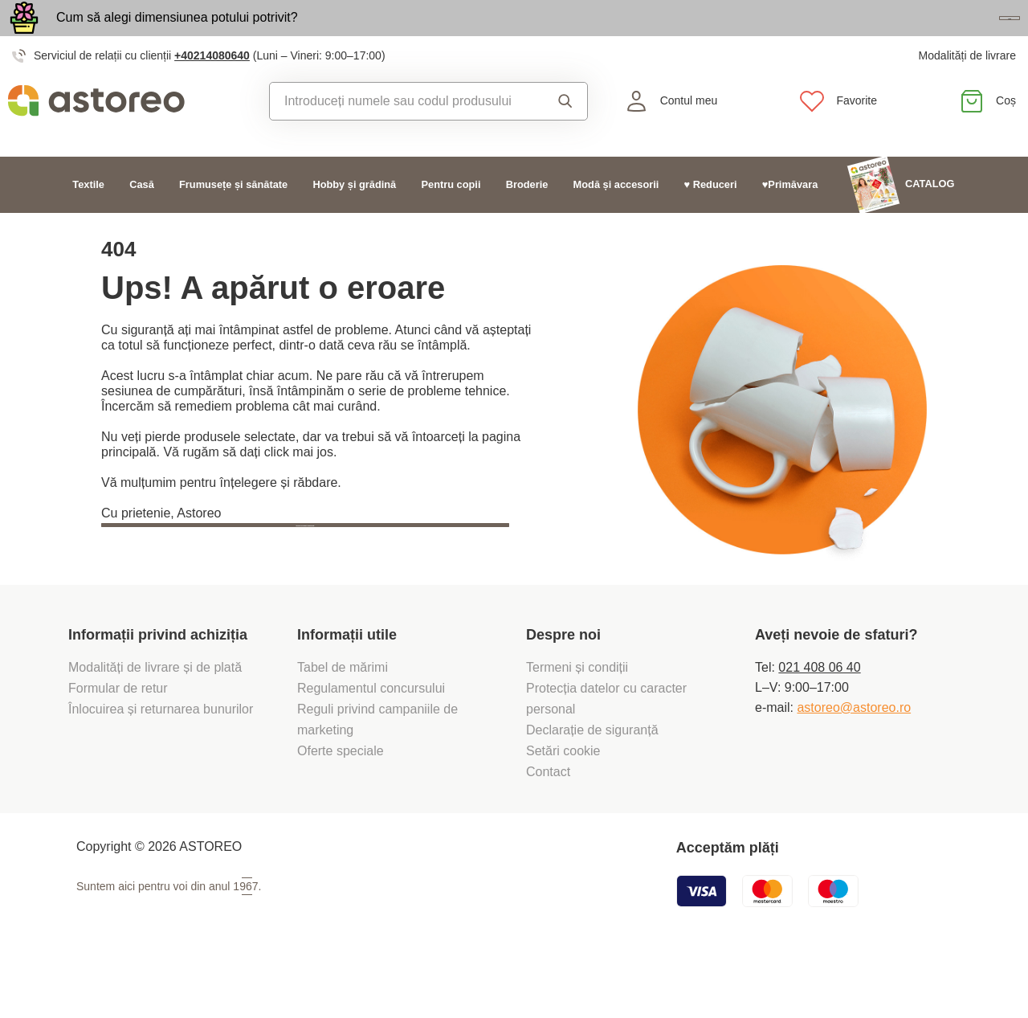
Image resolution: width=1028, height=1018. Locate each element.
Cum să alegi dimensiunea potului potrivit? (177, 34)
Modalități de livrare (967, 88)
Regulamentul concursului (371, 742)
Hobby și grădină (354, 217)
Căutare (565, 134)
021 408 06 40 (819, 721)
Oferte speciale (340, 805)
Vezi (927, 35)
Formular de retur (118, 742)
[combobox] (404, 134)
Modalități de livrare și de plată (157, 721)
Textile (88, 217)
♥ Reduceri (710, 217)
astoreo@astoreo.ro (854, 761)
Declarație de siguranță (592, 784)
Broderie (527, 217)
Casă (141, 217)
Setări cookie (563, 805)
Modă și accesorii (616, 217)
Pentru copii (451, 217)
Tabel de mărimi (342, 721)
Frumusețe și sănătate (233, 217)
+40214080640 (212, 88)
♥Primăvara (790, 217)
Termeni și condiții (579, 721)
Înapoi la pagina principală (202, 596)
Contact (548, 825)
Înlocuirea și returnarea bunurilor (162, 763)
